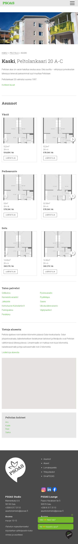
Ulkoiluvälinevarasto (49, 306)
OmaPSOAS (49, 476)
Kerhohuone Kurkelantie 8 (13, 306)
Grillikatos (6, 293)
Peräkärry (6, 314)
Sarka (8, 432)
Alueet (46, 463)
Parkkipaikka (7, 310)
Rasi (7, 429)
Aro (7, 422)
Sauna (43, 301)
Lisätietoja (11, 158)
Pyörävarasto (46, 293)
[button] (72, 139)
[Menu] (72, 3)
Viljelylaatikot (46, 310)
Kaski (24, 53)
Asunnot (47, 459)
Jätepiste (6, 301)
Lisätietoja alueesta (10, 352)
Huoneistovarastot (10, 297)
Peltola (14, 53)
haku (4, 53)
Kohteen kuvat (8, 85)
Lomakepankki (50, 467)
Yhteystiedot (49, 472)
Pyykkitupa (45, 297)
